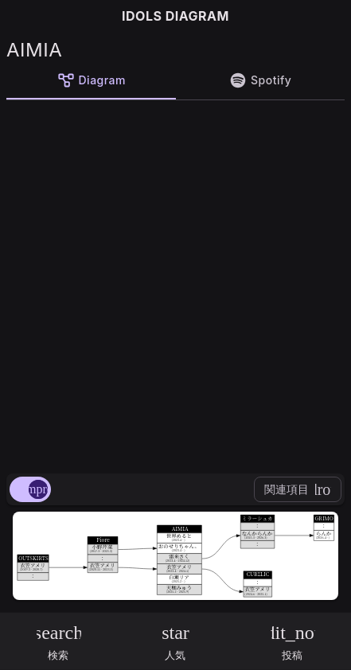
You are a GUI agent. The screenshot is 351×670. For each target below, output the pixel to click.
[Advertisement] (175, 283)
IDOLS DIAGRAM (175, 16)
